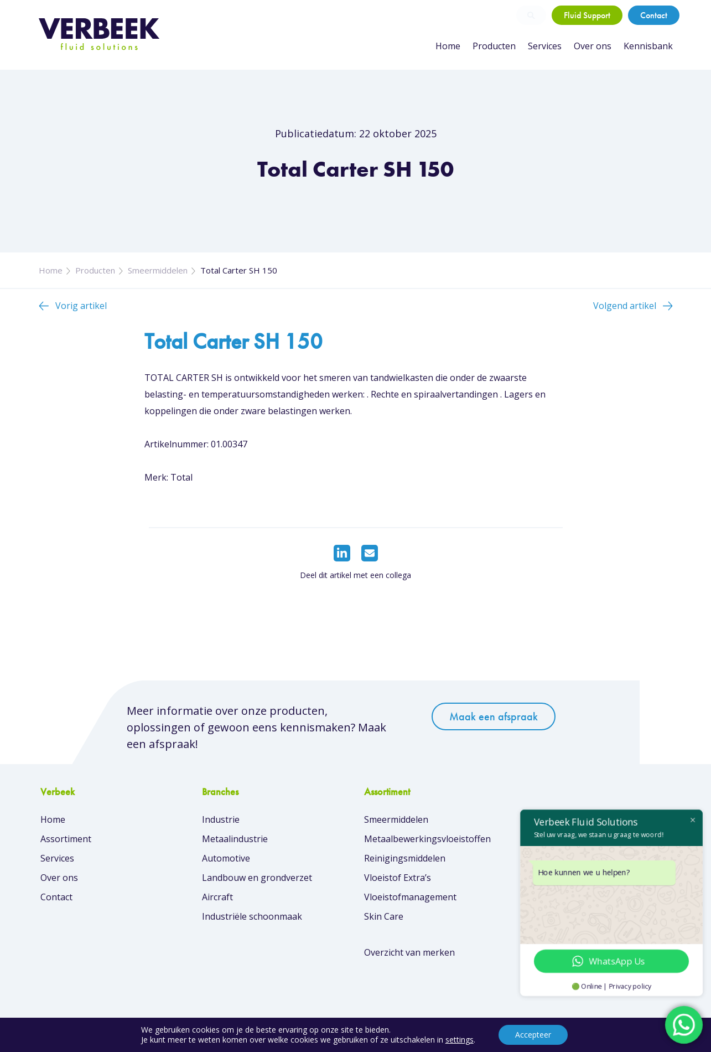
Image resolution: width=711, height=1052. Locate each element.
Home (447, 46)
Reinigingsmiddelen (404, 858)
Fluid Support (587, 15)
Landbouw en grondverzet (257, 877)
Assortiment (65, 839)
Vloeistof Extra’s (397, 877)
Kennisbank (648, 46)
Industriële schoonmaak (252, 916)
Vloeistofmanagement (410, 897)
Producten (494, 46)
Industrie (221, 819)
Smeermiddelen (158, 270)
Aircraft (217, 897)
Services (545, 46)
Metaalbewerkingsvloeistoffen (427, 839)
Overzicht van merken (409, 952)
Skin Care (383, 916)
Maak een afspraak (493, 716)
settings (459, 1040)
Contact (653, 15)
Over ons (592, 46)
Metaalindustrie (235, 839)
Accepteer (533, 1034)
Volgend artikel (624, 306)
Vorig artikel (81, 306)
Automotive (226, 858)
